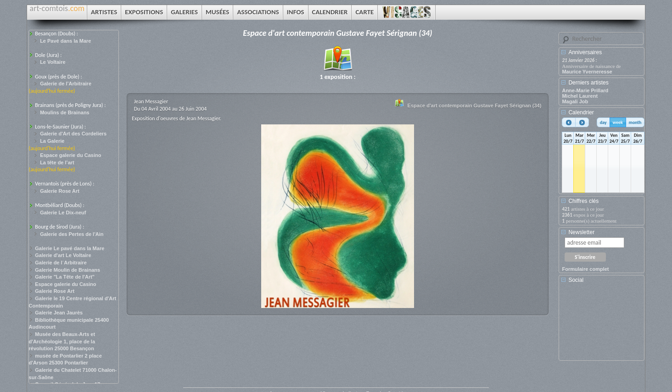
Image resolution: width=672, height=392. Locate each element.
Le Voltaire (52, 62)
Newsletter (581, 232)
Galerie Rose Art (59, 191)
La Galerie (52, 141)
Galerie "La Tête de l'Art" (65, 277)
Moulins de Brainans (65, 112)
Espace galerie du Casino (70, 155)
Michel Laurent (580, 96)
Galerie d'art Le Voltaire (63, 255)
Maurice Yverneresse (587, 71)
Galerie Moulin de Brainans (67, 270)
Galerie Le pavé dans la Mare (69, 248)
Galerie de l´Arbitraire (61, 262)
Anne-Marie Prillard (585, 90)
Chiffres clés (583, 201)
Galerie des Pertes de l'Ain (71, 234)
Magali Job (575, 101)
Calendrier (581, 112)
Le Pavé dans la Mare (65, 41)
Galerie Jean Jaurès (59, 312)
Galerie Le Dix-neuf (63, 212)
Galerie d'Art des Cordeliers (73, 133)
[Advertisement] (603, 325)
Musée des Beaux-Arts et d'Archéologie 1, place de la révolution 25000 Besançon (62, 341)
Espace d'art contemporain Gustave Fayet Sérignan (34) (475, 105)
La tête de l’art (57, 162)
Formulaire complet (585, 269)
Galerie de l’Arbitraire (65, 83)
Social (575, 280)
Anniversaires (585, 52)
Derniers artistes (588, 82)
